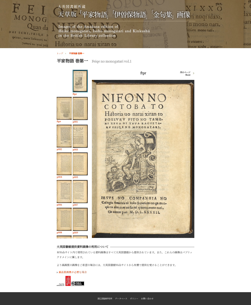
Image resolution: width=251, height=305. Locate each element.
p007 (75, 204)
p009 (75, 232)
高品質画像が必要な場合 (73, 272)
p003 (75, 149)
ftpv (59, 121)
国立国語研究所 (105, 298)
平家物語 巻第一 (76, 53)
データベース (121, 298)
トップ (60, 53)
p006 (59, 204)
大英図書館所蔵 (126, 21)
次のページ (185, 73)
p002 (59, 149)
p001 (75, 121)
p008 (59, 232)
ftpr (75, 93)
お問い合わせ (147, 298)
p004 (59, 176)
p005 (75, 177)
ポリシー (134, 298)
